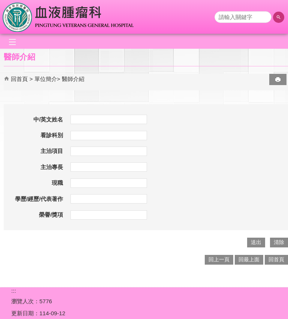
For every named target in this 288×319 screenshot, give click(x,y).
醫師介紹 (73, 79)
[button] (278, 17)
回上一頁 (219, 259)
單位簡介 (45, 79)
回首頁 (19, 79)
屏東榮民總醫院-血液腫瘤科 (69, 17)
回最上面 (249, 259)
